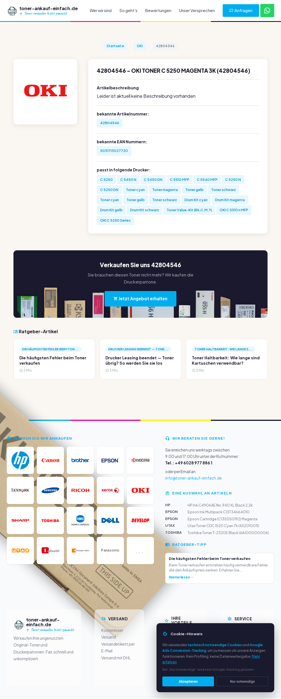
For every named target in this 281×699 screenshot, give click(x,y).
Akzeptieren (188, 681)
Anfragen (240, 10)
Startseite (115, 46)
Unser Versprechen (197, 10)
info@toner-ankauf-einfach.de (193, 478)
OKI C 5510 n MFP (234, 210)
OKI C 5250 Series (115, 220)
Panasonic (110, 550)
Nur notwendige (242, 681)
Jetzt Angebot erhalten (140, 298)
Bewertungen (158, 10)
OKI (140, 46)
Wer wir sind (101, 10)
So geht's (128, 10)
